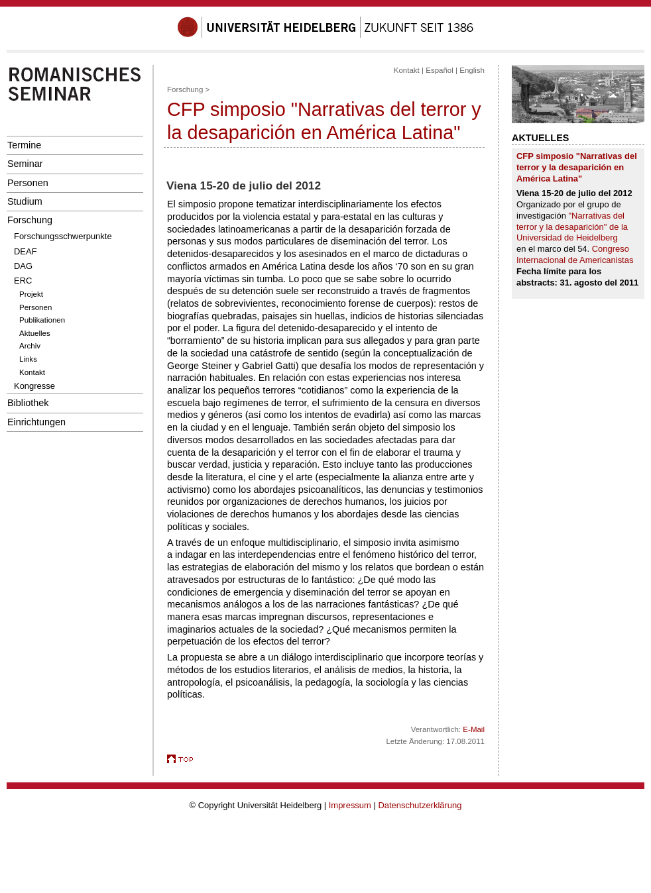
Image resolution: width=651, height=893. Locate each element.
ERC (23, 281)
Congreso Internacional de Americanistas (574, 254)
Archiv (29, 346)
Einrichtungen (36, 422)
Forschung (29, 220)
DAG (23, 266)
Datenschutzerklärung (419, 805)
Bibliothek (27, 402)
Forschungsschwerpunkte (63, 236)
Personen (27, 183)
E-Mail (474, 729)
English (472, 70)
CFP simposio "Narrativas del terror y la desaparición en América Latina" (576, 167)
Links (28, 359)
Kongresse (34, 386)
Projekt (31, 294)
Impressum (350, 805)
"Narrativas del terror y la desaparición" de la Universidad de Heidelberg (572, 227)
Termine (24, 145)
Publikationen (42, 320)
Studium (24, 201)
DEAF (25, 251)
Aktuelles (34, 333)
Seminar (25, 163)
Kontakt (32, 372)
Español (439, 70)
